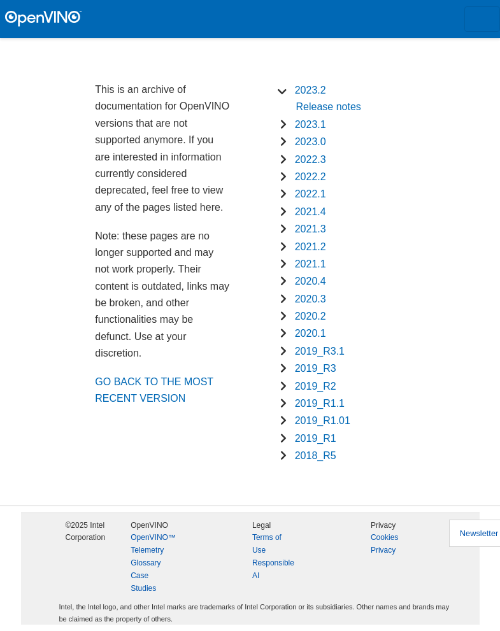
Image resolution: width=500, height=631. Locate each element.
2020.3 (310, 299)
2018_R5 (315, 455)
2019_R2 (315, 386)
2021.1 (310, 264)
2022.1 (310, 193)
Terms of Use (267, 544)
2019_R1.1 (320, 403)
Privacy (383, 550)
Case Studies (143, 582)
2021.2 (310, 246)
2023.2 (310, 90)
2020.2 (310, 316)
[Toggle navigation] (482, 19)
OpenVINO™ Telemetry (153, 544)
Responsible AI (273, 569)
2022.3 (310, 159)
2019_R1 (315, 438)
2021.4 (310, 211)
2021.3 (310, 228)
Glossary (146, 562)
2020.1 (310, 333)
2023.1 (310, 124)
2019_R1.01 (322, 420)
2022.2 (310, 176)
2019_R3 (315, 368)
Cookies (384, 537)
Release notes (328, 106)
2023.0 (310, 141)
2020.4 (310, 281)
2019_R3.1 (320, 351)
